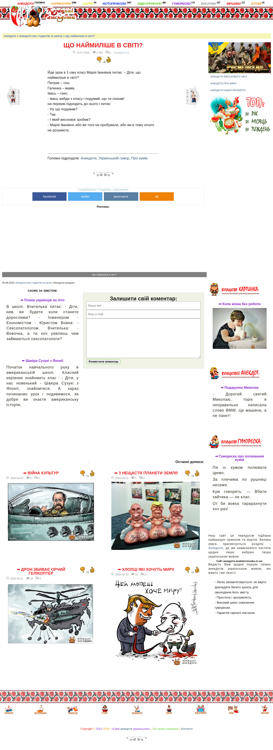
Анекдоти (31, 3)
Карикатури (63, 3)
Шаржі (89, 3)
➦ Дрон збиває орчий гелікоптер (41, 571)
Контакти (187, 728)
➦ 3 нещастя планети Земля (146, 473)
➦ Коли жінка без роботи (239, 304)
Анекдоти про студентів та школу (40, 36)
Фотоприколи (117, 3)
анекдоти (126, 728)
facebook (49, 196)
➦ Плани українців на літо (42, 300)
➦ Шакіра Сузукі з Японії (42, 361)
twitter (85, 196)
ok (156, 196)
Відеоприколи (152, 3)
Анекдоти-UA (121, 52)
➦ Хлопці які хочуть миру (146, 569)
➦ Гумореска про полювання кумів (239, 458)
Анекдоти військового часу (229, 76)
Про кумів (139, 158)
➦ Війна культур (41, 473)
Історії (257, 3)
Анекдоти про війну (224, 83)
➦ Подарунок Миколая (239, 387)
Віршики (236, 3)
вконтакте (121, 196)
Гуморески (183, 3)
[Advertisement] (160, 19)
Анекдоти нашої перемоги (228, 90)
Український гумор (114, 158)
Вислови (210, 3)
